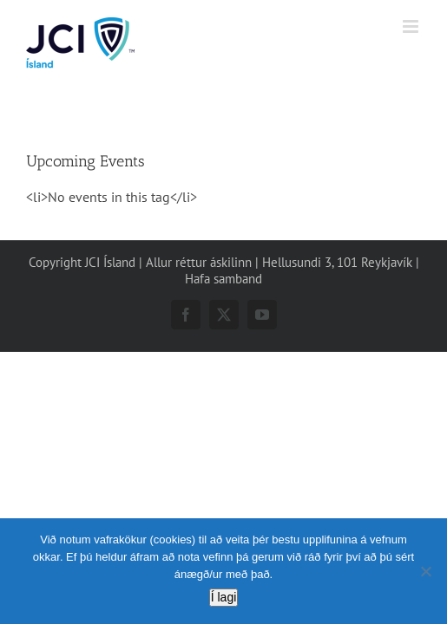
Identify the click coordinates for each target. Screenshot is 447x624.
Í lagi (224, 597)
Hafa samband (223, 322)
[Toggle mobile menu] (412, 26)
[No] (425, 571)
